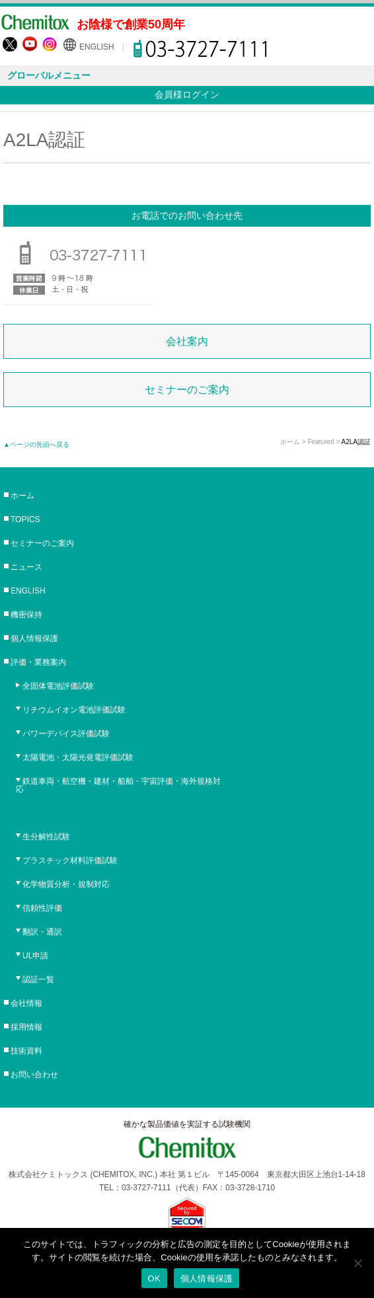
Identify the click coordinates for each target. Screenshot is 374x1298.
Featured (321, 441)
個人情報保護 (34, 638)
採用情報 (26, 1027)
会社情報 (26, 1003)
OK (154, 1278)
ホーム (290, 441)
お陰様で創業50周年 (131, 24)
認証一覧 (38, 979)
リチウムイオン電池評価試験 (74, 709)
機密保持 (26, 614)
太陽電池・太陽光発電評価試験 (77, 757)
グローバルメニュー (49, 75)
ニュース (26, 567)
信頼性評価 (42, 908)
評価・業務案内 (38, 662)
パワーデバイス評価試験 (66, 733)
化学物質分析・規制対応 (66, 884)
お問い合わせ (34, 1074)
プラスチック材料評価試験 (70, 860)
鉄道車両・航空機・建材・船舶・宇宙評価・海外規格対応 (118, 785)
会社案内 (187, 341)
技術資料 (26, 1050)
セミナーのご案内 (187, 389)
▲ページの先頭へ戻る (36, 444)
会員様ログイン (187, 94)
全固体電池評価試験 (58, 686)
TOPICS (25, 519)
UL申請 (35, 955)
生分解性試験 (46, 836)
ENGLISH (96, 47)
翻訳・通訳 (42, 931)
